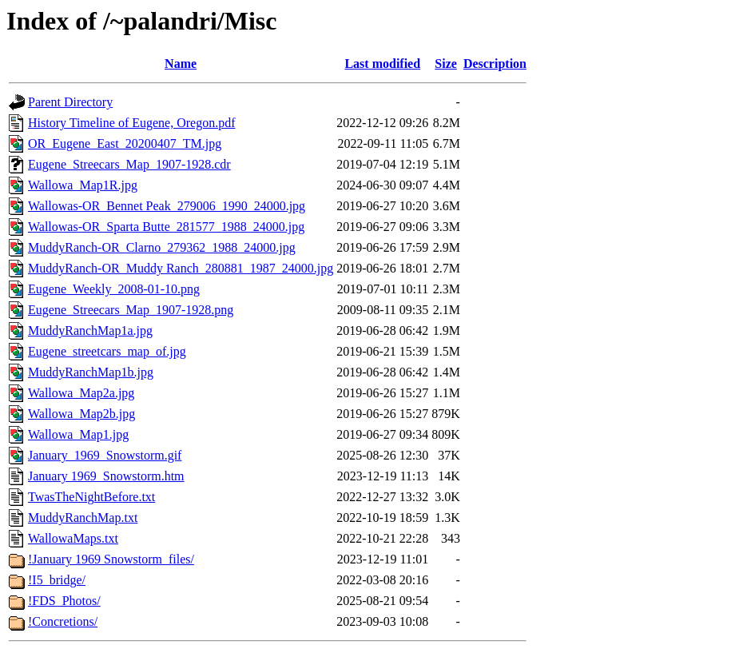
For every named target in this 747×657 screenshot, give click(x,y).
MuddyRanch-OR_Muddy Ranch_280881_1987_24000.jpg (180, 268)
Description (494, 63)
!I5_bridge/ (56, 580)
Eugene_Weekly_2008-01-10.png (114, 289)
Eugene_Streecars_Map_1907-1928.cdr (129, 164)
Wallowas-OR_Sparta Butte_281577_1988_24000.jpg (166, 226)
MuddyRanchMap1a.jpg (90, 330)
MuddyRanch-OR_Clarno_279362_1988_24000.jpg (162, 247)
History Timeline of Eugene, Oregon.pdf (132, 122)
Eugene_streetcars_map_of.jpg (107, 351)
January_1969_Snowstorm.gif (104, 455)
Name (181, 63)
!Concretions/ (62, 621)
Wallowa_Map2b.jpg (81, 413)
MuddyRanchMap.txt (82, 517)
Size (446, 63)
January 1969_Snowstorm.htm (106, 476)
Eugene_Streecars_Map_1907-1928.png (130, 310)
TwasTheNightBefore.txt (91, 497)
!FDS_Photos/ (64, 600)
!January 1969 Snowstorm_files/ (111, 559)
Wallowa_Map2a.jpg (81, 393)
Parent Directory (70, 102)
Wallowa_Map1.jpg (78, 434)
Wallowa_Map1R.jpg (82, 185)
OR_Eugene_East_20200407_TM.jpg (124, 143)
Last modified (382, 63)
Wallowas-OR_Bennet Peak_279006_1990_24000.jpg (166, 206)
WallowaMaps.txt (73, 538)
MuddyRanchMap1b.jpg (90, 372)
